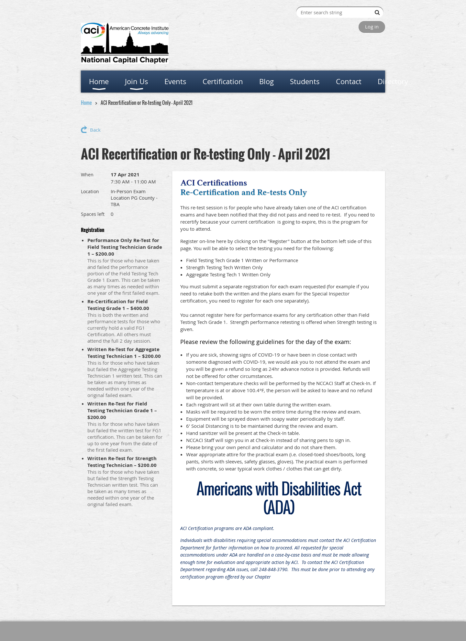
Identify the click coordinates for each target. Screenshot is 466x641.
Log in (372, 26)
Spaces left (93, 214)
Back (95, 130)
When (87, 174)
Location (90, 191)
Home (86, 102)
